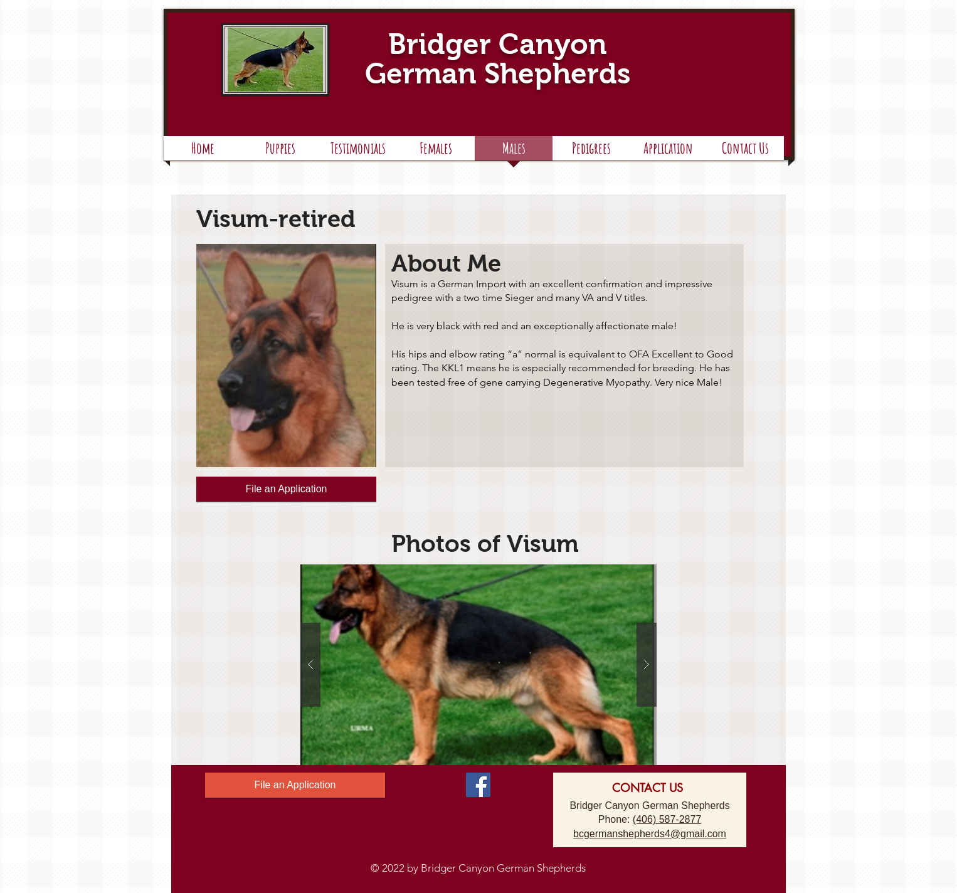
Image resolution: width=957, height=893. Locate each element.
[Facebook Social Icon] (478, 785)
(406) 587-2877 (667, 819)
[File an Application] (286, 489)
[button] (591, 152)
